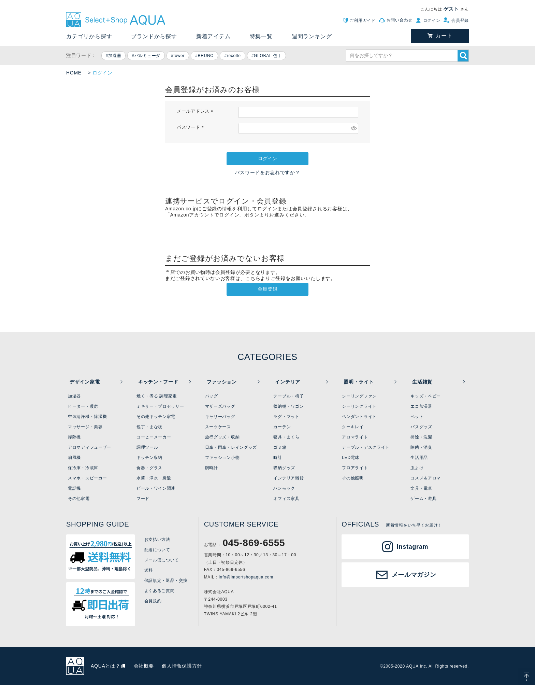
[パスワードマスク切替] (353, 128)
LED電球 (350, 457)
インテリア (287, 382)
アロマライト (355, 437)
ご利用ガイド (362, 20)
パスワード (191, 127)
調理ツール (147, 447)
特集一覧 (261, 36)
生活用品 (419, 457)
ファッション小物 (222, 457)
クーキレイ (353, 426)
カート (443, 36)
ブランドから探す (154, 36)
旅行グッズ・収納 (222, 437)
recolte (234, 55)
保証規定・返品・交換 (166, 580)
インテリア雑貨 (288, 478)
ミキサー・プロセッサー (160, 406)
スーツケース (218, 426)
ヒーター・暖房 (83, 406)
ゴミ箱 (279, 447)
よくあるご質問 (159, 590)
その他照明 (353, 478)
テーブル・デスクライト (366, 447)
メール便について (161, 560)
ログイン (431, 20)
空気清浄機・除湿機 (87, 416)
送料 (148, 570)
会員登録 (460, 20)
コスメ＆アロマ (425, 478)
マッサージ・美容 (85, 426)
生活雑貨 (422, 382)
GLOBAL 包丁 (267, 55)
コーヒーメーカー (153, 437)
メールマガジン (414, 574)
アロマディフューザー (89, 447)
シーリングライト (359, 406)
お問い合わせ (400, 20)
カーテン (282, 426)
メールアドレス (196, 111)
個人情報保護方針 (182, 666)
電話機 (74, 488)
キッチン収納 (149, 457)
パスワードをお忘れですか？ (267, 172)
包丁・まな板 (149, 426)
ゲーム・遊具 (423, 498)
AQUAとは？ (105, 666)
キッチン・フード (158, 382)
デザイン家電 (85, 382)
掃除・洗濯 (421, 437)
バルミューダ (147, 55)
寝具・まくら (286, 437)
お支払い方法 (157, 539)
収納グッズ (284, 467)
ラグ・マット (286, 416)
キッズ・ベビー (425, 396)
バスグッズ (421, 426)
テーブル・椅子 (288, 396)
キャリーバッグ (220, 416)
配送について (157, 549)
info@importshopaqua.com (246, 577)
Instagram (412, 546)
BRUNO (206, 55)
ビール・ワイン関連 (155, 488)
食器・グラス (149, 467)
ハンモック (284, 488)
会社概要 (144, 666)
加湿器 (114, 55)
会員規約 (153, 601)
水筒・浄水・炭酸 (153, 478)
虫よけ (416, 467)
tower (179, 55)
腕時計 (211, 467)
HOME (74, 72)
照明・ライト (359, 382)
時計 (277, 457)
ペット (416, 416)
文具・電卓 (421, 488)
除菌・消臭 (421, 447)
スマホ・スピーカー (87, 478)
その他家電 (79, 498)
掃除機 (74, 437)
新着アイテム (213, 36)
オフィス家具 (286, 498)
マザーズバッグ (220, 406)
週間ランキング (312, 36)
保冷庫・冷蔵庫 (83, 467)
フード (142, 498)
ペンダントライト (359, 416)
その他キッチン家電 (155, 416)
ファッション (222, 382)
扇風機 (74, 457)
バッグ (211, 396)
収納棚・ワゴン (288, 406)
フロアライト (355, 467)
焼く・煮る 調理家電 (156, 396)
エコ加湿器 (421, 406)
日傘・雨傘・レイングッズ (231, 447)
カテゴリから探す (89, 36)
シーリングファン (359, 396)
